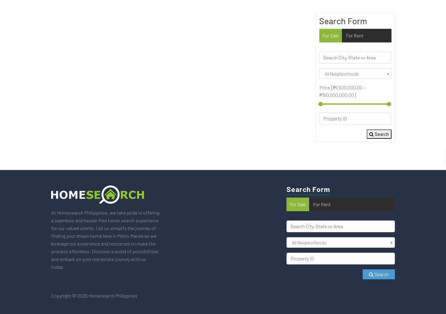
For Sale (330, 35)
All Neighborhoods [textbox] (342, 73)
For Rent (355, 35)
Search (379, 134)
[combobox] (355, 73)
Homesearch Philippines (113, 296)
